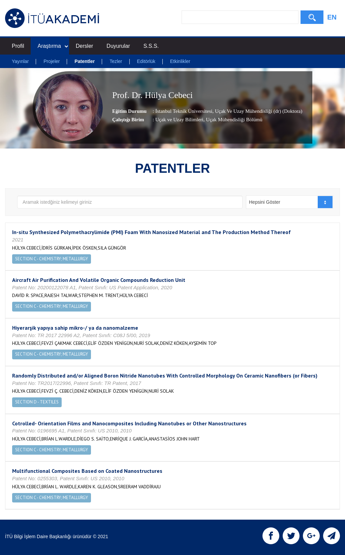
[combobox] (289, 202)
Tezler (115, 61)
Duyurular (118, 46)
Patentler (84, 61)
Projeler (51, 61)
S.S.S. (151, 46)
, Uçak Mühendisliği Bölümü (232, 120)
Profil (18, 46)
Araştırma (52, 46)
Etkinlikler (180, 61)
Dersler (84, 46)
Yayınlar (20, 61)
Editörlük (146, 61)
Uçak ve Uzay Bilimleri (179, 120)
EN (332, 17)
